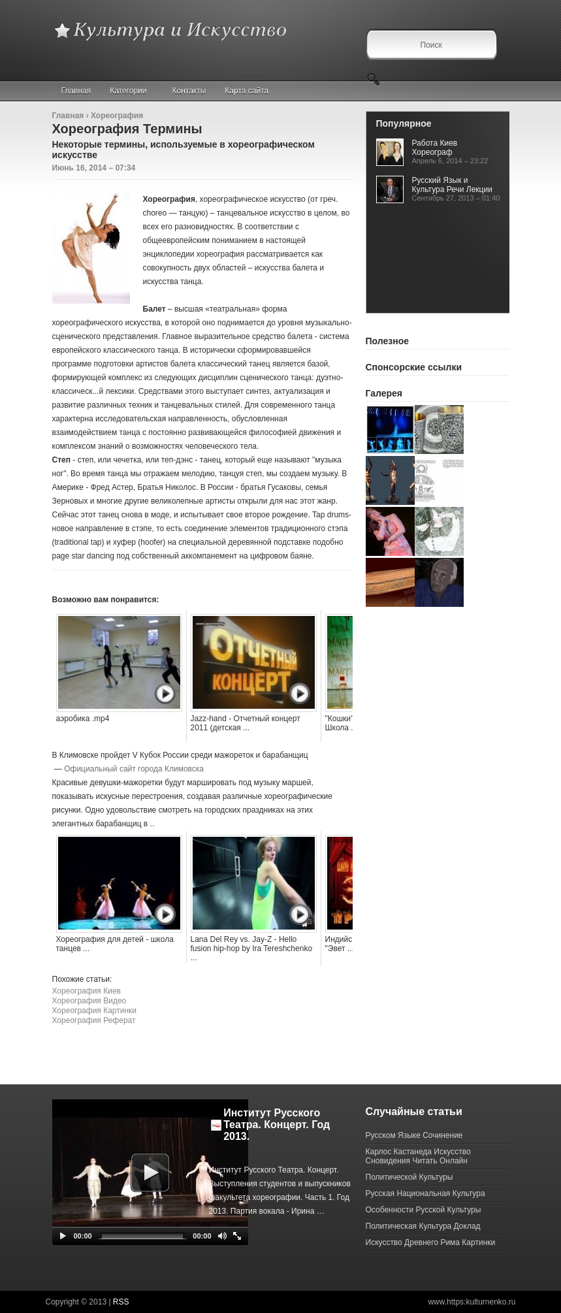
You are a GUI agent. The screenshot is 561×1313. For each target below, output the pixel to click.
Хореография (117, 115)
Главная (76, 90)
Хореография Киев (86, 991)
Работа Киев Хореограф (435, 147)
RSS (121, 1301)
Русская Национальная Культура (425, 1193)
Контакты (189, 90)
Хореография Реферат (94, 1020)
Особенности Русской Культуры (423, 1209)
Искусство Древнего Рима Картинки (431, 1242)
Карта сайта (246, 90)
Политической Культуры (409, 1177)
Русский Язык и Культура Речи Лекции (452, 185)
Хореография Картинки (94, 1010)
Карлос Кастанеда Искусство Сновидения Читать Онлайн (418, 1156)
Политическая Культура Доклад (423, 1226)
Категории (133, 90)
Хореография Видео (89, 1000)
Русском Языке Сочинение (414, 1135)
